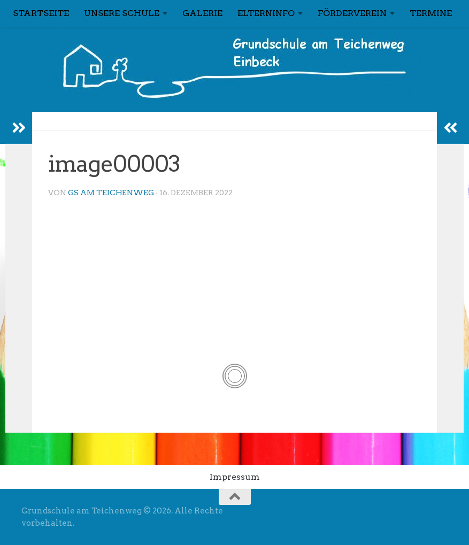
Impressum (235, 477)
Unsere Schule (121, 13)
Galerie (202, 13)
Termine (431, 13)
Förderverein (352, 13)
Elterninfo (266, 13)
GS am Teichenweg (111, 192)
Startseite (41, 13)
